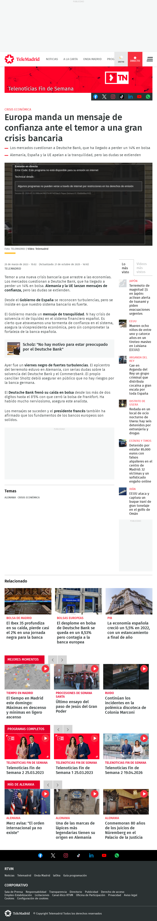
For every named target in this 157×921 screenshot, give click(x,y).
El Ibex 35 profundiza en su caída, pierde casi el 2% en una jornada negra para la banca (28, 601)
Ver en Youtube (104, 855)
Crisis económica (18, 109)
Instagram (113, 96)
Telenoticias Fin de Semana (27, 762)
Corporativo (16, 885)
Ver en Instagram (65, 855)
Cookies (9, 898)
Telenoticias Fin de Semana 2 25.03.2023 (27, 746)
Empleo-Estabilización (18, 895)
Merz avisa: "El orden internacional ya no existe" (27, 802)
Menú (149, 59)
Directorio (76, 892)
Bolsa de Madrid (19, 618)
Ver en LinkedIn (91, 855)
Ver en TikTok (78, 856)
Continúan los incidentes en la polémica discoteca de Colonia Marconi (126, 676)
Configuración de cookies (32, 898)
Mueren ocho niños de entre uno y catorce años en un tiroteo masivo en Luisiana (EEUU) (123, 323)
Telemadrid (24, 875)
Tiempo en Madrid (19, 693)
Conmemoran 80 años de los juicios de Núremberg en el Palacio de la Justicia (126, 802)
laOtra (56, 875)
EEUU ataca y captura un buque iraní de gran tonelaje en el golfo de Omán (123, 491)
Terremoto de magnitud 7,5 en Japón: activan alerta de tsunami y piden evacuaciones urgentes (123, 283)
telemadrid (17, 913)
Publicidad (91, 892)
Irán (132, 489)
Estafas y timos (140, 440)
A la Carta (70, 59)
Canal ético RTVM (62, 895)
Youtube (139, 96)
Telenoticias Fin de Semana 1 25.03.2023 (77, 746)
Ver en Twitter (53, 856)
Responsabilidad (36, 892)
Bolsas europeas (70, 618)
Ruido (109, 693)
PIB (109, 618)
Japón (133, 281)
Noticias (52, 59)
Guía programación (75, 875)
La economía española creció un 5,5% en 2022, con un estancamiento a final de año (129, 601)
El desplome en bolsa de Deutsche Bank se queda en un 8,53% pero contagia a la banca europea (78, 601)
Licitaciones (42, 895)
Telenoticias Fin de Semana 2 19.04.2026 (126, 746)
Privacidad (114, 895)
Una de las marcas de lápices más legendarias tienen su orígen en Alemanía (77, 802)
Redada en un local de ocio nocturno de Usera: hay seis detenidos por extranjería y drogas (123, 403)
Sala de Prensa (14, 892)
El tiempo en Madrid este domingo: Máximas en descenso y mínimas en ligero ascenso (27, 676)
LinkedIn (130, 96)
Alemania (10, 497)
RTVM (9, 869)
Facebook (95, 96)
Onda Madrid (92, 59)
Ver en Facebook (40, 856)
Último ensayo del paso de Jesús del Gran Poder (77, 676)
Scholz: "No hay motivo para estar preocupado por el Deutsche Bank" (13, 348)
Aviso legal (130, 895)
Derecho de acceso (112, 892)
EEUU (133, 321)
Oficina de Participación (90, 895)
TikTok (121, 96)
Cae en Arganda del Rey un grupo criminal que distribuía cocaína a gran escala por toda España (123, 359)
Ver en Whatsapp (117, 855)
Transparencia (58, 892)
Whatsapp (148, 96)
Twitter (104, 96)
